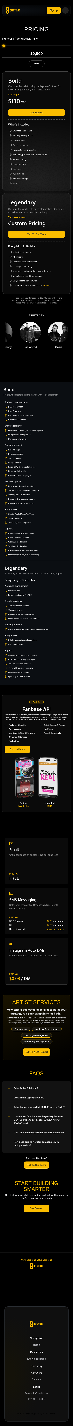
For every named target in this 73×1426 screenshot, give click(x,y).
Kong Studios (23, 806)
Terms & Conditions (36, 1393)
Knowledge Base (36, 1358)
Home (36, 1344)
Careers (36, 1379)
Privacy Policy (36, 1398)
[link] (36, 234)
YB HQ (49, 806)
